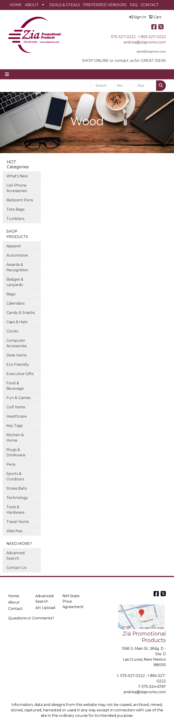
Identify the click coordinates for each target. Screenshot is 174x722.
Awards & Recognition (17, 267)
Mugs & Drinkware (15, 452)
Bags (10, 294)
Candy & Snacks (20, 312)
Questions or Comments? (31, 618)
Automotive (17, 255)
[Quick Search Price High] (145, 85)
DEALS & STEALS (64, 5)
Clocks (12, 331)
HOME (16, 5)
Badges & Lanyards (14, 282)
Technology (17, 498)
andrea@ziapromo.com (144, 42)
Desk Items (16, 355)
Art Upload (45, 608)
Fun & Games (18, 398)
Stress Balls (16, 488)
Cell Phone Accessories (16, 188)
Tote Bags (15, 209)
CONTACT (150, 5)
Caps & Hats (16, 322)
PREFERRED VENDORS (105, 5)
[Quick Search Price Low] (124, 85)
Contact (15, 608)
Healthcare (16, 416)
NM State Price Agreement (73, 601)
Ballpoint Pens (19, 200)
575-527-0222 (123, 37)
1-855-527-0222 (152, 37)
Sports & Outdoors (15, 476)
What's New (17, 176)
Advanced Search (15, 556)
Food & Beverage (15, 386)
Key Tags (14, 426)
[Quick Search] (102, 85)
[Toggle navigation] (7, 74)
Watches (14, 531)
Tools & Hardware (15, 510)
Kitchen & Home (15, 438)
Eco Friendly (17, 364)
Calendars (15, 303)
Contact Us (16, 568)
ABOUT (32, 5)
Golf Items (15, 407)
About (14, 602)
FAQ (134, 5)
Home (13, 596)
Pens (10, 464)
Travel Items (17, 522)
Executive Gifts (20, 374)
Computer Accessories (16, 343)
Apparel (13, 246)
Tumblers (15, 219)
